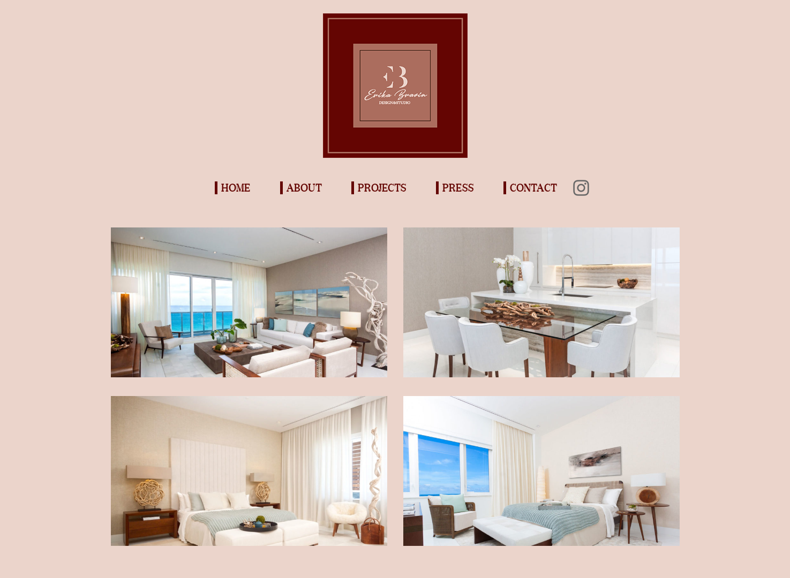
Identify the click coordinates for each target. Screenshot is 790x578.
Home (236, 188)
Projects (382, 188)
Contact (533, 188)
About (304, 188)
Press (458, 188)
